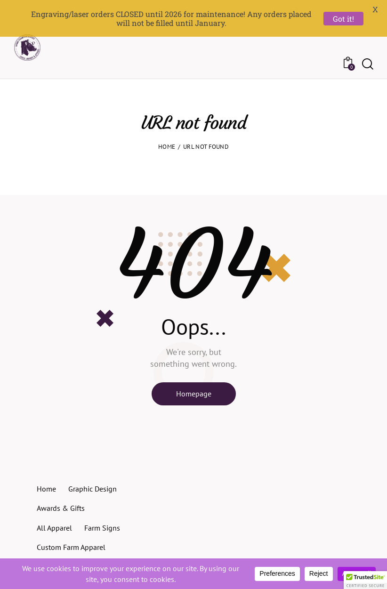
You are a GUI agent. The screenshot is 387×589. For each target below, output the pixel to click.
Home (166, 132)
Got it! (343, 19)
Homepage (193, 378)
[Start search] (367, 48)
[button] (365, 580)
